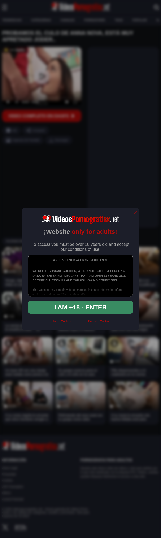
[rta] (80, 323)
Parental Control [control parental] (98, 321)
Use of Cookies (61, 321)
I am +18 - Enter (80, 307)
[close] (135, 213)
